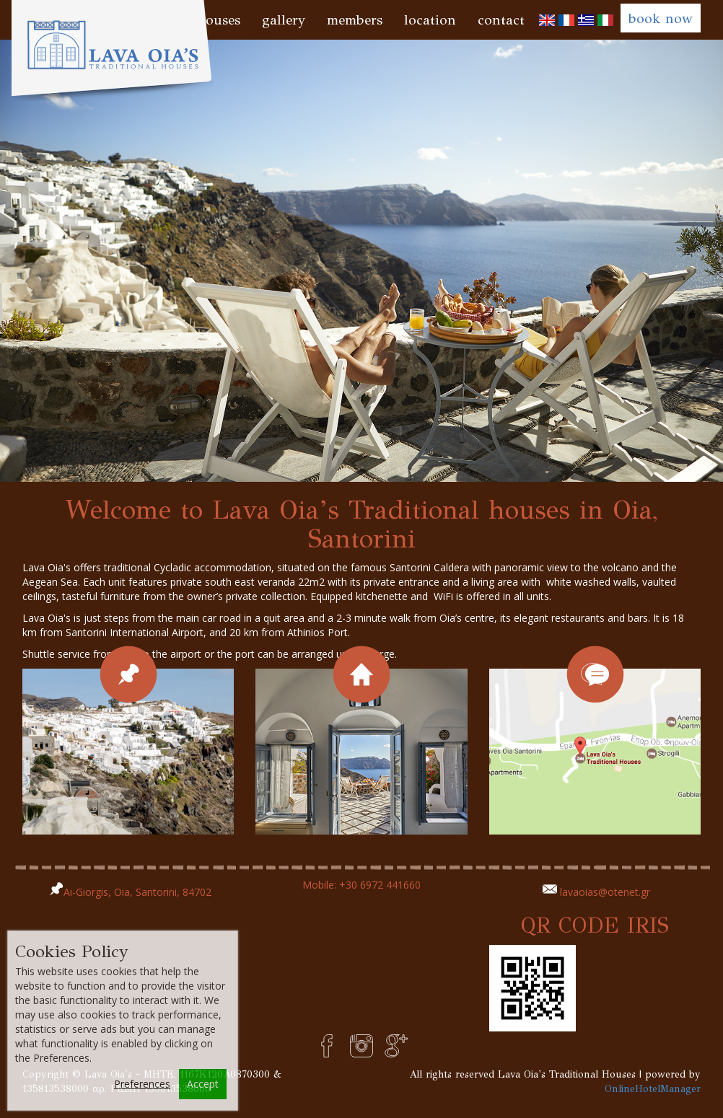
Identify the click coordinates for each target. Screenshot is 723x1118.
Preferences (142, 1084)
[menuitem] (547, 20)
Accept (203, 1084)
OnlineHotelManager (653, 1089)
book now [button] (660, 18)
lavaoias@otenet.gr (605, 892)
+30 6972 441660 (380, 885)
